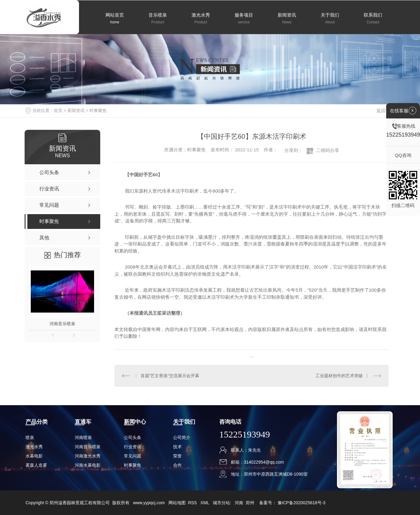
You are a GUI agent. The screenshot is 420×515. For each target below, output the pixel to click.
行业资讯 (132, 446)
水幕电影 (34, 455)
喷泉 (30, 437)
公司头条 (132, 437)
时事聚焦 (98, 110)
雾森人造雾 (36, 465)
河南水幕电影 (88, 465)
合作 (177, 465)
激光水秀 (34, 446)
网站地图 (177, 502)
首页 (58, 110)
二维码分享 (327, 150)
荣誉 (177, 455)
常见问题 (132, 455)
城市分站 (221, 502)
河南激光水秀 (88, 455)
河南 (239, 502)
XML (205, 502)
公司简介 (181, 437)
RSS (193, 502)
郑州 (250, 502)
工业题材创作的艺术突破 (339, 375)
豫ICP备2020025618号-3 (302, 502)
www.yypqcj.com (148, 502)
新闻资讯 (76, 110)
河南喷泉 (83, 437)
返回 (384, 110)
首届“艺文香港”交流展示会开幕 (170, 375)
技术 (177, 446)
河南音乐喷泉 (62, 323)
